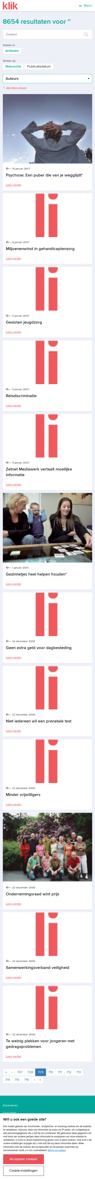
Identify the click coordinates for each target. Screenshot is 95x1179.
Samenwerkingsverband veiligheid (37, 967)
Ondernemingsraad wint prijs (32, 894)
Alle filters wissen (15, 87)
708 (30, 1072)
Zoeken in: (9, 45)
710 (50, 1072)
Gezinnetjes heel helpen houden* (36, 574)
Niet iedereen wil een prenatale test (38, 721)
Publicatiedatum (39, 66)
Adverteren (10, 1105)
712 (69, 1072)
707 (20, 1072)
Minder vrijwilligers (23, 794)
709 (42, 1072)
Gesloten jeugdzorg (24, 322)
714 (7, 1080)
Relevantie (13, 66)
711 (60, 1072)
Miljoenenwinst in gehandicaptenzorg (40, 248)
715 (17, 1080)
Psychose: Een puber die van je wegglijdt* (44, 175)
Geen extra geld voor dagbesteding (39, 647)
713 (78, 1072)
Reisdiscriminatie (21, 395)
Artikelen (12, 51)
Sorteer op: (9, 60)
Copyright (9, 1113)
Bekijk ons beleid (57, 1150)
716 (26, 1080)
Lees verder (13, 185)
